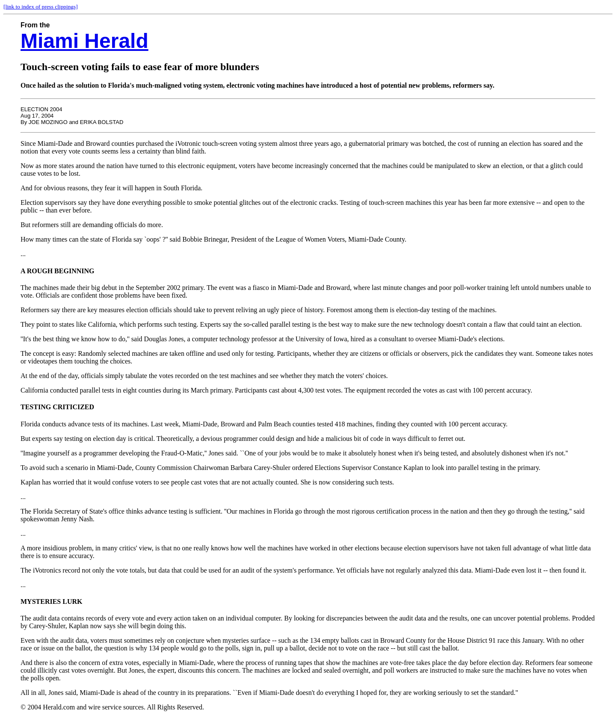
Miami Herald (84, 41)
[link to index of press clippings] (40, 6)
